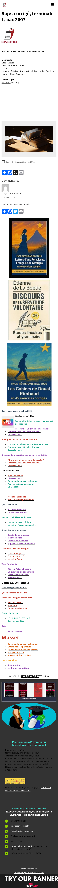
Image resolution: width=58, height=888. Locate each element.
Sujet (4, 62)
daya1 (6, 193)
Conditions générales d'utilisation (29, 872)
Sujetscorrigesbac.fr (20, 826)
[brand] (5, 4)
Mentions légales (29, 868)
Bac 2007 (6, 82)
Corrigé (11, 62)
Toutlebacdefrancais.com (22, 831)
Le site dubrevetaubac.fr (22, 846)
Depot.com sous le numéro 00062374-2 (28, 789)
